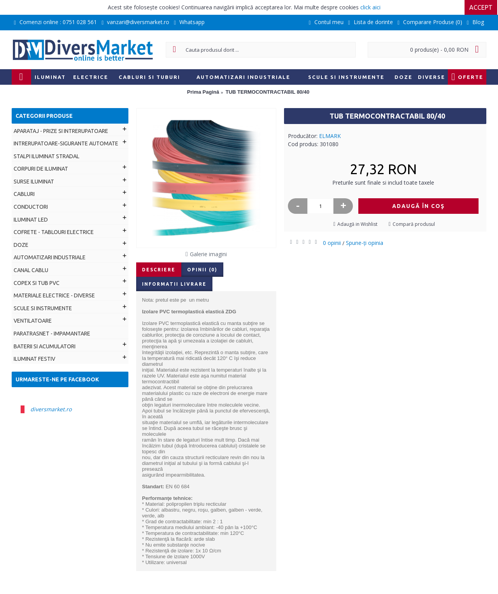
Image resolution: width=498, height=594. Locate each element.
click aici (370, 7)
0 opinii (332, 242)
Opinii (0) (202, 269)
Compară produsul (414, 224)
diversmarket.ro (51, 409)
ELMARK (330, 136)
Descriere (158, 269)
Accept (481, 7)
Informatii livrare (174, 284)
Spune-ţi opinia (364, 242)
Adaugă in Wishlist (357, 224)
